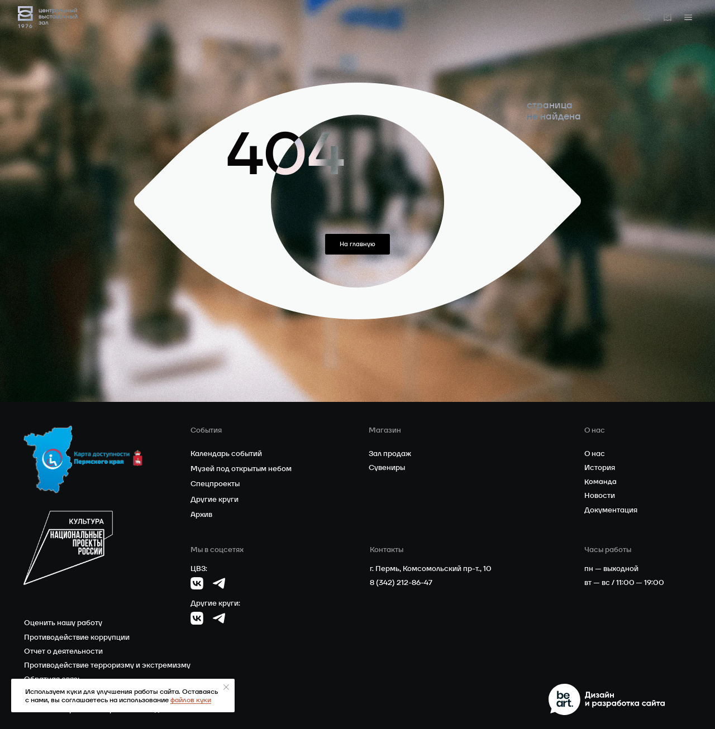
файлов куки (190, 700)
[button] (688, 17)
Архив (201, 514)
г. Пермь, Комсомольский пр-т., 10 (431, 568)
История (599, 467)
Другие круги (214, 499)
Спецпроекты (215, 483)
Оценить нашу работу (63, 622)
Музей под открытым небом (241, 468)
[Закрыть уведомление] (226, 687)
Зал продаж (390, 453)
